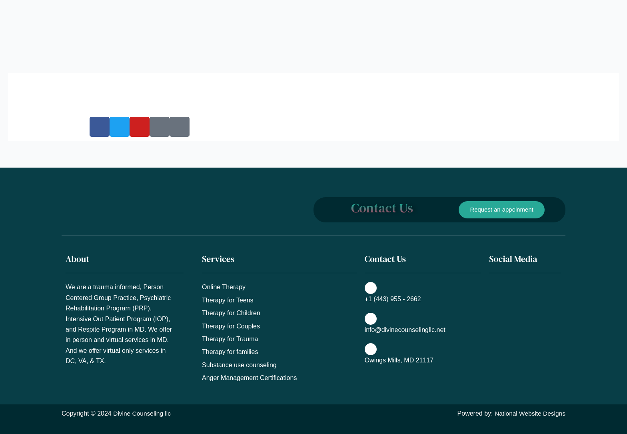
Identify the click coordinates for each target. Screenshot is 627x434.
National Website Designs (528, 413)
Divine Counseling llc (143, 413)
